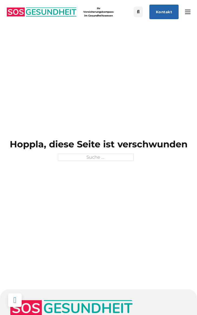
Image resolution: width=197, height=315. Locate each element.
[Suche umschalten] (138, 12)
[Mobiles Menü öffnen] (188, 12)
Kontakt (164, 12)
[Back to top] (15, 300)
